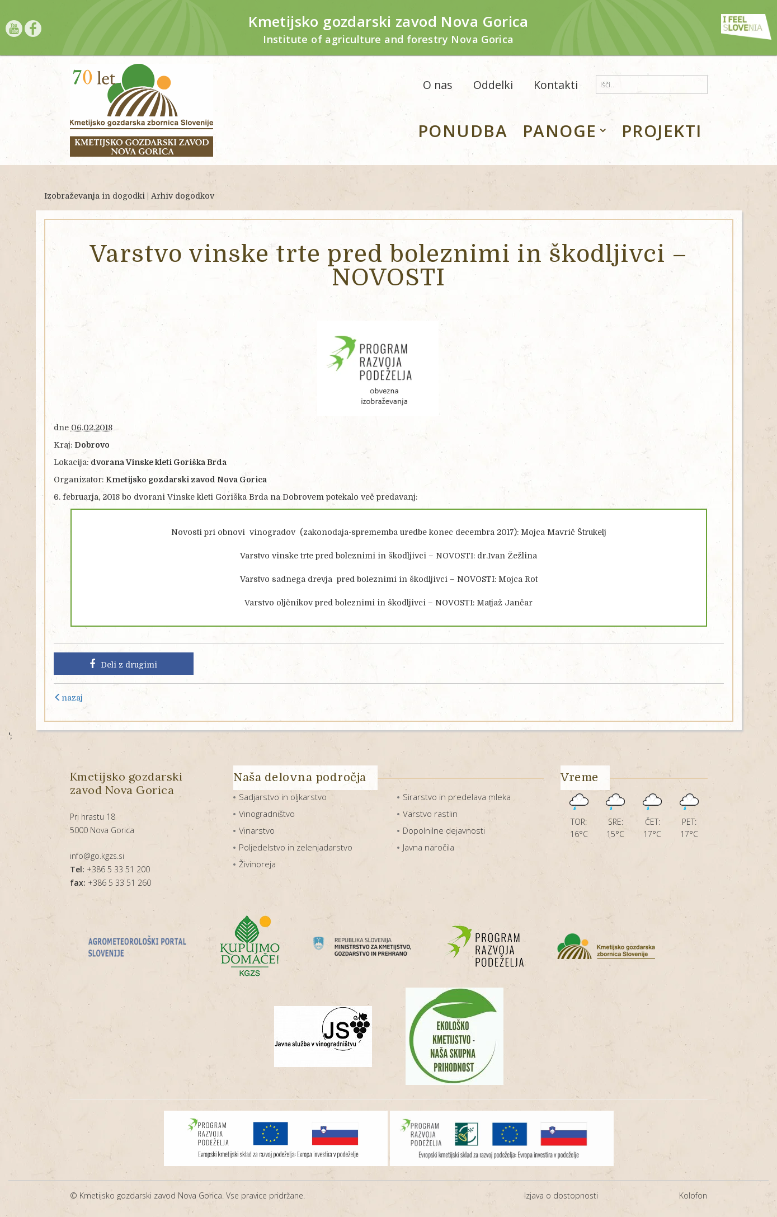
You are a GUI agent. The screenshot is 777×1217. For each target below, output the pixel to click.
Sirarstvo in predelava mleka (457, 796)
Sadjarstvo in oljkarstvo (283, 796)
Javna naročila (428, 847)
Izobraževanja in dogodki (94, 195)
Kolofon (693, 1195)
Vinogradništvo (267, 813)
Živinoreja (257, 864)
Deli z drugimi (123, 664)
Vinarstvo (257, 830)
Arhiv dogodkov (182, 195)
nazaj (68, 697)
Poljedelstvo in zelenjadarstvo (295, 847)
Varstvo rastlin (430, 813)
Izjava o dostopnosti (561, 1195)
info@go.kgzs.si (97, 856)
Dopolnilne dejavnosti (444, 830)
